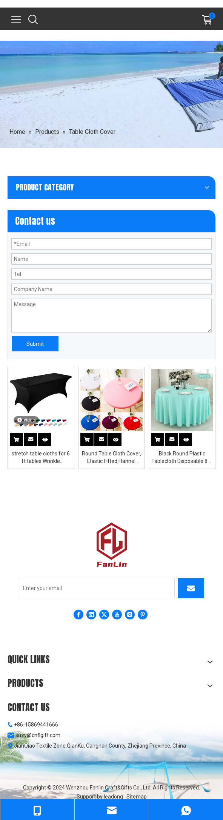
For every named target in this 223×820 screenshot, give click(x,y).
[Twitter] (104, 614)
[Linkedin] (91, 614)
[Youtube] (117, 614)
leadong (113, 797)
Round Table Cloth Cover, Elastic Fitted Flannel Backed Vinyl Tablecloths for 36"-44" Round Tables (111, 458)
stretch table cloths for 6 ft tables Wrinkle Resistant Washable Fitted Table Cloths (41, 458)
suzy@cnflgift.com (37, 735)
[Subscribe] (191, 588)
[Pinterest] (143, 614)
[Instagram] (130, 614)
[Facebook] (78, 614)
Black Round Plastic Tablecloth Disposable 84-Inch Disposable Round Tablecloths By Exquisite (181, 458)
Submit (35, 344)
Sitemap (136, 797)
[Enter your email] (97, 588)
